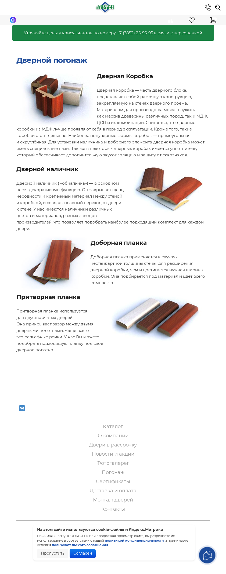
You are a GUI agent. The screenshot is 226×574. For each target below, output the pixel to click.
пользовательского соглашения (80, 545)
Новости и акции (113, 454)
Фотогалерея (113, 463)
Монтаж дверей (113, 500)
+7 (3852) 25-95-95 (135, 32)
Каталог (113, 426)
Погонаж (113, 472)
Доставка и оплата (113, 491)
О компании (113, 436)
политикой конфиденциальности (134, 540)
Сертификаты (113, 481)
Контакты (113, 509)
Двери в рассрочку (113, 445)
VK (22, 411)
